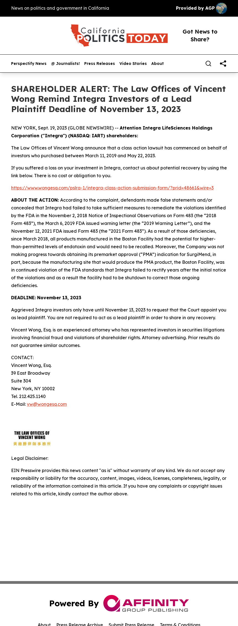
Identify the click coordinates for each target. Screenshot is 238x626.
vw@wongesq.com (47, 404)
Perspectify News (29, 63)
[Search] (208, 63)
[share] (223, 63)
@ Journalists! (65, 63)
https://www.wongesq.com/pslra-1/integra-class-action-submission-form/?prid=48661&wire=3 (112, 188)
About (157, 63)
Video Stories (133, 63)
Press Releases (99, 63)
